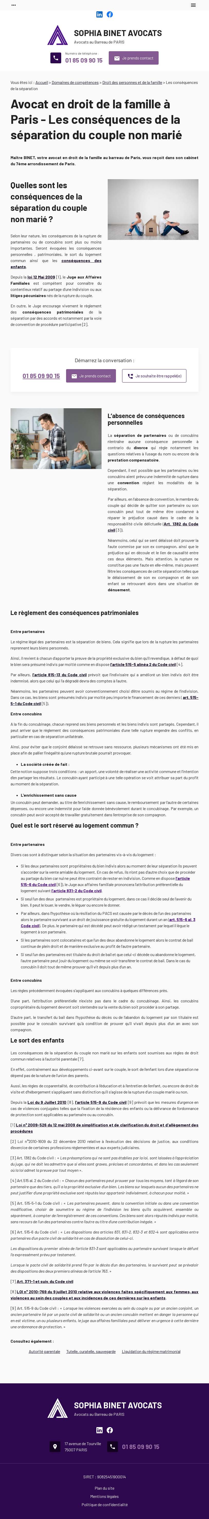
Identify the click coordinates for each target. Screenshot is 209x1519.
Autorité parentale (44, 1351)
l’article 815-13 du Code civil (59, 674)
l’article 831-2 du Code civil (76, 890)
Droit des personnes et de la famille (132, 82)
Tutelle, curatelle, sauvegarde (91, 1351)
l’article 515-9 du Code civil (100, 1102)
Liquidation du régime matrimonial (151, 1351)
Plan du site (104, 1488)
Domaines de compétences (75, 82)
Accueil (41, 82)
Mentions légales (104, 1496)
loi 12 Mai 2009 (41, 276)
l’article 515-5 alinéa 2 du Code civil (143, 664)
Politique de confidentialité (104, 1504)
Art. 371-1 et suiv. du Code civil (45, 1281)
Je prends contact (133, 58)
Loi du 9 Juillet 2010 (47, 1102)
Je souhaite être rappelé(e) (154, 376)
